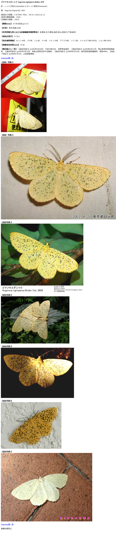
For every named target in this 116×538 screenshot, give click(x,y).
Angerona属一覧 (7, 58)
